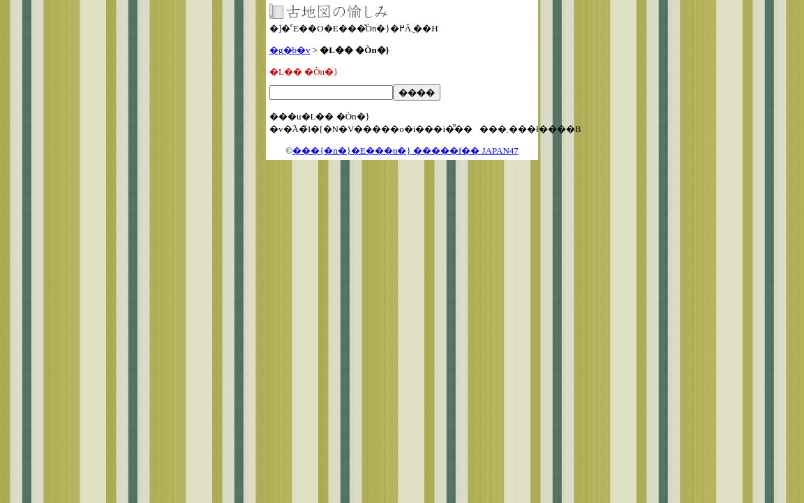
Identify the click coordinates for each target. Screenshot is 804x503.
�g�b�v (290, 50)
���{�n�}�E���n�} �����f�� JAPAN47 (405, 150)
